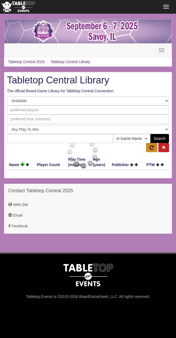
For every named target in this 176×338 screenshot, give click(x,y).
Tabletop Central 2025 (26, 62)
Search (160, 138)
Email (15, 215)
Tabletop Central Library (70, 62)
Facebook (18, 226)
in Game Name (132, 138)
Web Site (18, 204)
